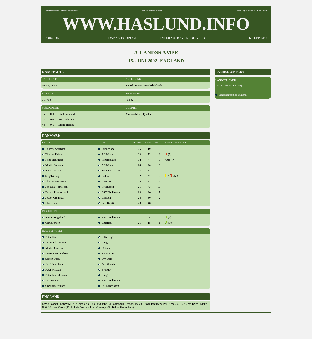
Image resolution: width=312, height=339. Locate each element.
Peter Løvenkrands (54, 275)
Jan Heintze (50, 280)
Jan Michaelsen (52, 264)
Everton (104, 181)
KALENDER (258, 38)
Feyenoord (106, 186)
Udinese (104, 247)
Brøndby (105, 269)
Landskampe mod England (231, 94)
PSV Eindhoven (109, 192)
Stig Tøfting (50, 176)
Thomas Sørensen (53, 148)
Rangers (104, 242)
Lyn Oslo (105, 258)
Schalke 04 (106, 203)
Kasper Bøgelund (53, 217)
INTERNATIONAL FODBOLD (182, 38)
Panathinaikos (107, 159)
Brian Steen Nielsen (55, 253)
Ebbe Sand (49, 203)
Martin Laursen (52, 165)
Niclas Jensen (51, 170)
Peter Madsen (51, 269)
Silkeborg (105, 237)
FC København (108, 285)
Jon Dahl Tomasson (55, 186)
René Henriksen (52, 159)
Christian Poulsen (53, 285)
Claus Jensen (51, 222)
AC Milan (105, 154)
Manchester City (109, 170)
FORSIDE (51, 38)
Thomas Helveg (52, 154)
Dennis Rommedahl (55, 192)
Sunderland (106, 148)
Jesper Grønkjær (53, 197)
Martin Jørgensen (53, 247)
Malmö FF (106, 253)
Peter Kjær (49, 237)
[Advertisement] (156, 324)
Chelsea (104, 197)
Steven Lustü (51, 258)
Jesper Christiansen (54, 242)
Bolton (103, 176)
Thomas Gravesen (54, 181)
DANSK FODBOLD (122, 38)
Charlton (105, 222)
